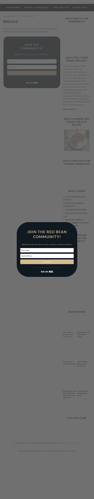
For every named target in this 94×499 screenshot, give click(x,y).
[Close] (75, 224)
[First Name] (47, 250)
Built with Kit (47, 271)
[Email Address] (47, 256)
